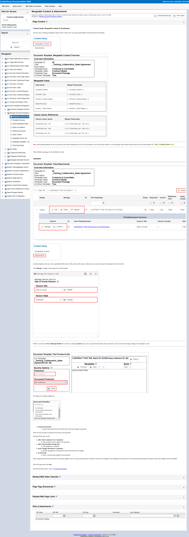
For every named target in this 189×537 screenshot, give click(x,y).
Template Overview (19, 120)
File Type (85, 512)
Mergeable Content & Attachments (24, 116)
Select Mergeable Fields (20, 124)
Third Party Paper (18, 145)
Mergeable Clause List (20, 138)
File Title (55, 512)
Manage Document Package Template (50, 16)
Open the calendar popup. (174, 515)
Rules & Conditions (19, 127)
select (26, 20)
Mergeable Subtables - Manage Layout (25, 142)
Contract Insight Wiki (94, 534)
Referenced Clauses (19, 131)
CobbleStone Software (80, 534)
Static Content (17, 134)
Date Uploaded (134, 512)
